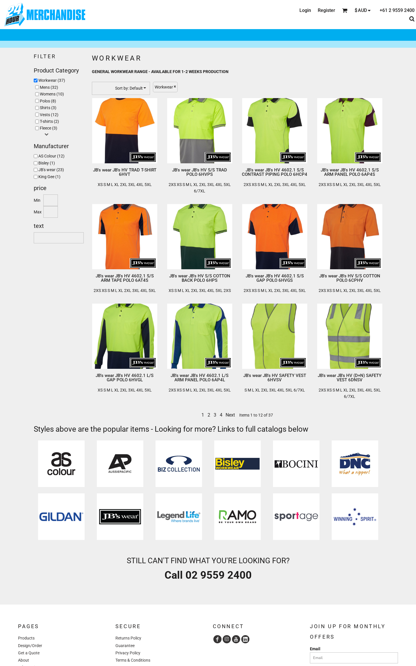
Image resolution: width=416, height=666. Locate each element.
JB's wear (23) (51, 169)
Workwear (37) (51, 80)
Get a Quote (29, 653)
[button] (61, 463)
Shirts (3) (48, 107)
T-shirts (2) (49, 121)
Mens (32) (49, 87)
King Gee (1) (49, 176)
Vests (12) (49, 114)
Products (26, 638)
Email (315, 648)
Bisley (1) (46, 163)
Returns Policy (128, 638)
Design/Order (30, 645)
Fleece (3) (48, 128)
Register (326, 10)
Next (230, 415)
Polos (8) (48, 101)
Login (305, 10)
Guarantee (125, 645)
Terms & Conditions (132, 660)
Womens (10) (52, 94)
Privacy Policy (127, 653)
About (23, 660)
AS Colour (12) (51, 156)
